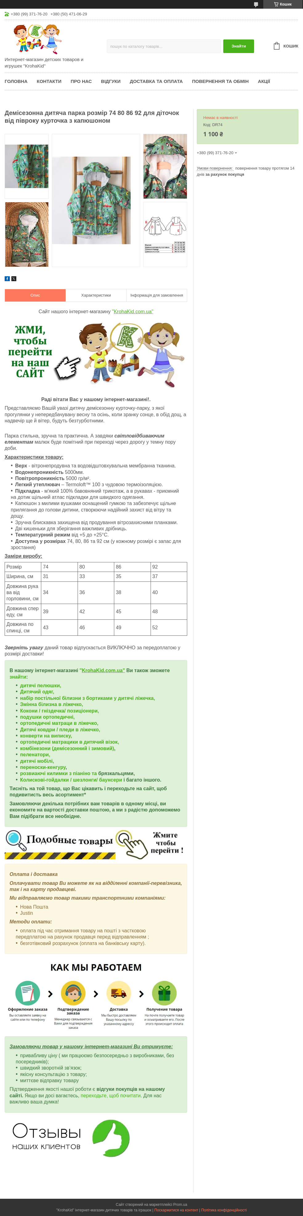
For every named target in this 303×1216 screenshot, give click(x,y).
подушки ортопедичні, (47, 717)
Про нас (81, 81)
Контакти (49, 81)
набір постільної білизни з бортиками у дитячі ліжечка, (87, 698)
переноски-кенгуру (43, 767)
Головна (16, 81)
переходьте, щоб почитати (111, 1095)
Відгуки (110, 81)
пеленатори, (35, 754)
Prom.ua (180, 1204)
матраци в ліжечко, (75, 723)
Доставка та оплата (156, 81)
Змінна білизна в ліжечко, (51, 704)
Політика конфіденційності (224, 1210)
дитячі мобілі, (37, 761)
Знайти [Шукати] (239, 46)
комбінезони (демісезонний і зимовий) (67, 748)
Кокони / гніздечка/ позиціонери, (59, 710)
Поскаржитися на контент (176, 1210)
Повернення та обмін (220, 81)
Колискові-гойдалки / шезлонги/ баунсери (71, 780)
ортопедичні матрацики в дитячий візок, (69, 742)
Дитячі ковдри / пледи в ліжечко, (60, 729)
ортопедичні (36, 723)
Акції (264, 81)
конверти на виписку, (46, 735)
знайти (18, 677)
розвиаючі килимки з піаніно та (59, 773)
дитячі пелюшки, (40, 685)
